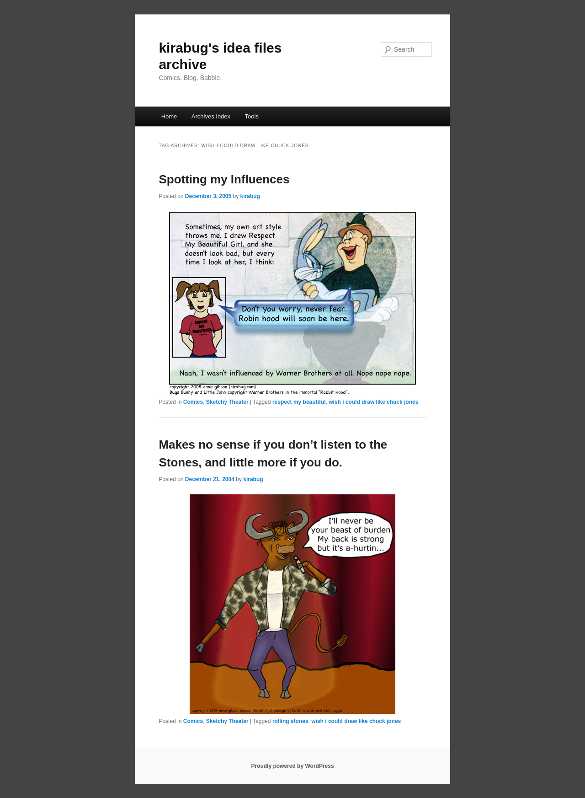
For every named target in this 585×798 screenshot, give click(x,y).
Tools (252, 116)
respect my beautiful (299, 402)
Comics (193, 402)
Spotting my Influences (224, 179)
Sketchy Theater (227, 402)
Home (169, 116)
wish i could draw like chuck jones (373, 402)
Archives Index (210, 116)
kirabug (250, 196)
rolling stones (290, 721)
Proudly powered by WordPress (292, 766)
